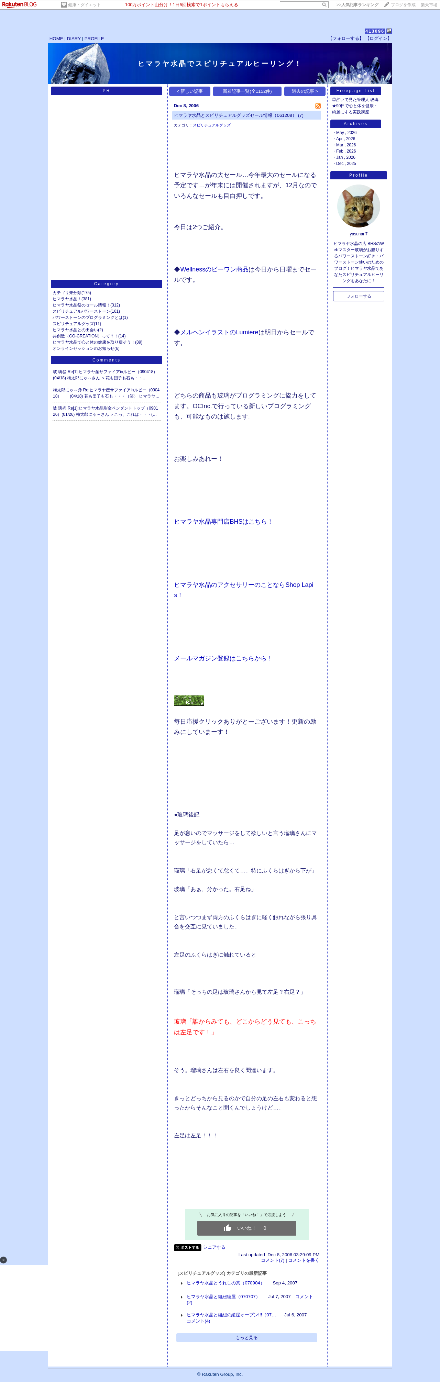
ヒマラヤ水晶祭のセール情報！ (81, 305)
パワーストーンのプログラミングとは (88, 317)
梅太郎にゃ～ (65, 390)
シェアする (214, 1247)
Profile (358, 175)
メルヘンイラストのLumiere (219, 332)
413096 (374, 31)
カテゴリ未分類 (67, 292)
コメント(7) (272, 1260)
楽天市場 (429, 4)
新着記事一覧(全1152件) (247, 91)
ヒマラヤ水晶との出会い (75, 329)
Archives (356, 123)
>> (357, 4)
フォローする (358, 296)
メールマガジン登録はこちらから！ (223, 658)
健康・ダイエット (84, 4)
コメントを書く (303, 1260)
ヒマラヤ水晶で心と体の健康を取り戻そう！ (94, 342)
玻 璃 (57, 371)
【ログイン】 (378, 38)
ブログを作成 (403, 4)
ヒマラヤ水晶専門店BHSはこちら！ (223, 521)
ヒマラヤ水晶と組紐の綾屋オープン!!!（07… (231, 1314)
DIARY (74, 38)
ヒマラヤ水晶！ (67, 299)
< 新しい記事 (190, 91)
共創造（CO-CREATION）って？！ (85, 336)
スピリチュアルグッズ (73, 323)
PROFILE (94, 38)
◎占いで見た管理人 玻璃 (355, 99)
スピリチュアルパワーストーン (81, 311)
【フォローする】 (346, 38)
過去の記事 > (305, 91)
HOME (56, 38)
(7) (301, 115)
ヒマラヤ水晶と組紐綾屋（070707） (223, 1296)
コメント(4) (198, 1321)
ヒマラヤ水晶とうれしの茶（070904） (225, 1282)
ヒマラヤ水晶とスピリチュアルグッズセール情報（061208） (235, 115)
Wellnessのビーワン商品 (214, 269)
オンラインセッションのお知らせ (83, 348)
